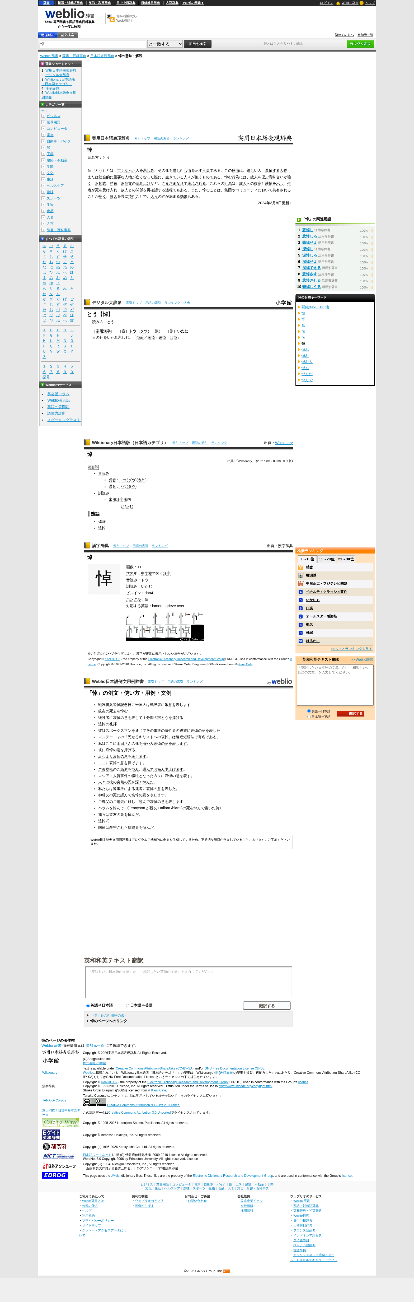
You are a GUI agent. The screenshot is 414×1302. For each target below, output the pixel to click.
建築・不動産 (57, 160)
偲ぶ (265, 177)
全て (44, 110)
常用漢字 (103, 331)
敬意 (257, 183)
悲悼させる (311, 280)
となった (146, 776)
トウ (133, 331)
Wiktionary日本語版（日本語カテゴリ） (130, 442)
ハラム (103, 808)
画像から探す (144, 1205)
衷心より (105, 756)
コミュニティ (247, 190)
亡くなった (126, 170)
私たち (103, 789)
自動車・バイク (59, 141)
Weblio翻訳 (301, 1215)
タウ (144, 331)
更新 (285, 203)
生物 (50, 205)
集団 (228, 190)
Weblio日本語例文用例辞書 (118, 681)
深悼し (307, 249)
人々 (187, 177)
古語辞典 (172, 3)
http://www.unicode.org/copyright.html (245, 1086)
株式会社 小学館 (94, 1063)
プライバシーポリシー (98, 1220)
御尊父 (103, 795)
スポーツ (53, 198)
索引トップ (142, 138)
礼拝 (113, 724)
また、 (196, 190)
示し (280, 183)
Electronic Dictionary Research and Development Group (186, 659)
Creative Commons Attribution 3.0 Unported (139, 1112)
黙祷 (113, 183)
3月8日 (276, 203)
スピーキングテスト (64, 420)
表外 (141, 480)
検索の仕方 (90, 1205)
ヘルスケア (55, 186)
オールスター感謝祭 (321, 616)
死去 (113, 711)
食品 (50, 211)
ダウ (131, 480)
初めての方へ (344, 35)
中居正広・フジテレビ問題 (326, 583)
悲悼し (307, 230)
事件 (124, 776)
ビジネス (53, 116)
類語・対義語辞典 (70, 3)
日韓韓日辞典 (150, 3)
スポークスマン (118, 730)
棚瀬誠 (311, 575)
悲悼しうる (311, 287)
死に (116, 795)
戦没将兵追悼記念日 (114, 705)
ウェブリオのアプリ (149, 1200)
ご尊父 (103, 801)
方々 (157, 776)
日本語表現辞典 (102, 56)
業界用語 (53, 122)
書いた (210, 808)
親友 (153, 808)
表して (137, 717)
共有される (281, 190)
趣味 (50, 192)
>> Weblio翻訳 (362, 660)
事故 (120, 789)
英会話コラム (58, 394)
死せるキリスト (141, 737)
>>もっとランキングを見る (352, 649)
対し (131, 801)
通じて (140, 730)
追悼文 (126, 183)
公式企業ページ (252, 1200)
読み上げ (143, 183)
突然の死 (124, 782)
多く (102, 196)
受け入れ (109, 190)
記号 (46, 377)
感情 (235, 170)
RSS (226, 1271)
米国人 (140, 705)
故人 (254, 177)
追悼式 (100, 183)
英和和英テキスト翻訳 (113, 960)
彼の (113, 782)
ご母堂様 (105, 769)
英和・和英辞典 (100, 3)
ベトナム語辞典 (304, 1245)
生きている (174, 177)
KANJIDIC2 (112, 659)
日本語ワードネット (97, 1155)
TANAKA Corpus (54, 1100)
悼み (135, 769)
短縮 (187, 737)
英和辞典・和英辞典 (307, 1210)
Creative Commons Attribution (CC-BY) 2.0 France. (143, 1105)
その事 (151, 730)
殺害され (116, 827)
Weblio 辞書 (350, 3)
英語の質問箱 (58, 407)
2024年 (264, 203)
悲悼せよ (309, 242)
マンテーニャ (109, 737)
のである (213, 177)
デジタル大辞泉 (106, 302)
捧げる (177, 717)
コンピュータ (57, 129)
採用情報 (247, 1210)
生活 (50, 179)
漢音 (112, 486)
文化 (50, 173)
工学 (50, 154)
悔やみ (148, 743)
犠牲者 (103, 717)
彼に (102, 750)
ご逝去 (118, 801)
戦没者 (155, 705)
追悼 (162, 337)
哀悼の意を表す (178, 776)
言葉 (206, 170)
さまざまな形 (173, 183)
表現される (196, 183)
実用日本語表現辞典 (111, 138)
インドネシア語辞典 (307, 1235)
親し (250, 170)
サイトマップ (91, 1225)
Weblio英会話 (58, 400)
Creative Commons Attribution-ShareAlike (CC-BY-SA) (155, 1068)
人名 (50, 217)
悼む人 (307, 362)
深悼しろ (309, 255)
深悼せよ (309, 261)
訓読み (103, 493)
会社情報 (247, 1205)
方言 (50, 224)
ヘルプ (370, 3)
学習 (130, 573)
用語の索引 (162, 138)
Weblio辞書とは (93, 1200)
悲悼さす (309, 274)
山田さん (124, 743)
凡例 (187, 303)
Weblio (88, 1073)
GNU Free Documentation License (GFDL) (235, 1068)
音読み (103, 473)
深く (139, 782)
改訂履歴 (226, 1073)
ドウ (123, 480)
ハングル (133, 599)
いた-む (127, 506)
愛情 (268, 183)
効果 (183, 196)
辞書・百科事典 (74, 56)
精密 (309, 567)
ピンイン (133, 593)
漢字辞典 (100, 545)
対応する (133, 606)
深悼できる (311, 268)
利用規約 (88, 1215)
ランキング (181, 138)
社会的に (106, 177)
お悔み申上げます (168, 769)
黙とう (162, 717)
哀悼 (151, 337)
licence (303, 1082)
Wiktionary (284, 443)
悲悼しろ (309, 236)
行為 (235, 177)
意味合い (276, 177)
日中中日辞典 (125, 3)
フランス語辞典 (304, 1230)
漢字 (167, 573)
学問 (50, 167)
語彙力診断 (56, 413)
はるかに (313, 641)
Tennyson (137, 808)
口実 (309, 608)
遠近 (179, 737)
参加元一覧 (365, 35)
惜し (176, 170)
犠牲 (135, 776)
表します (183, 705)
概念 (309, 624)
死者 (139, 789)
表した (214, 730)
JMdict (115, 1176)
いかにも (313, 600)
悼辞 (140, 337)
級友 (102, 711)
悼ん (305, 368)
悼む (228, 177)
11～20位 (327, 559)
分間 (150, 717)
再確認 (152, 190)
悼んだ (148, 782)
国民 (102, 827)
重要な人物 (123, 177)
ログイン (326, 3)
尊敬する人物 (276, 170)
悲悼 (173, 337)
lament (157, 606)
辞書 (46, 3)
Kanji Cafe (245, 664)
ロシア (103, 776)
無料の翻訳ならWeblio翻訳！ (126, 18)
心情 (187, 170)
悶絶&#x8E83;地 (315, 307)
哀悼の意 (120, 717)
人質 (116, 776)
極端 (309, 633)
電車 (50, 135)
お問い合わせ (197, 1200)
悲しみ (148, 170)
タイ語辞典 (301, 1240)
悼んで (118, 808)
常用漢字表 (118, 499)
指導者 (133, 827)
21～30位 (346, 559)
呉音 (112, 480)
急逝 (124, 769)
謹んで (148, 769)
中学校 (146, 573)
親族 (183, 730)
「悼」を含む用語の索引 (109, 1015)
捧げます (135, 763)
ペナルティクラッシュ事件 (326, 592)
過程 (169, 190)
